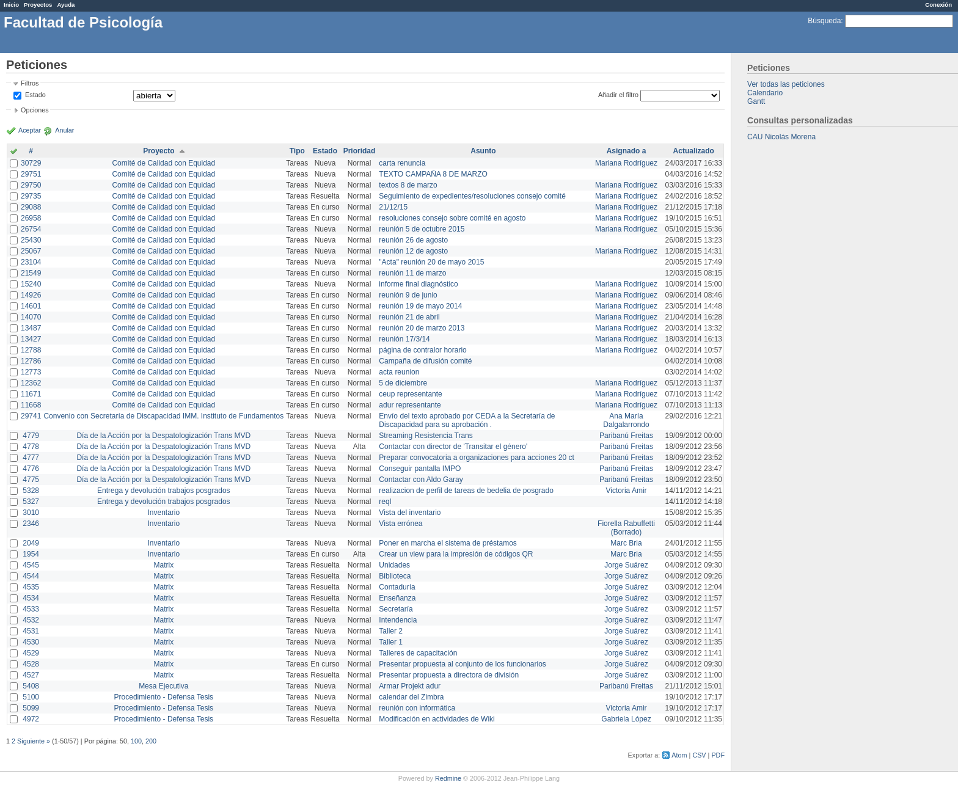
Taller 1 (391, 642)
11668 (31, 405)
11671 (31, 394)
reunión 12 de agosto (413, 251)
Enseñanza (397, 598)
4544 (31, 576)
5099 (31, 708)
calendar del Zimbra (411, 697)
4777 (31, 457)
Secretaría (395, 609)
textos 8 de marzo (408, 185)
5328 (31, 490)
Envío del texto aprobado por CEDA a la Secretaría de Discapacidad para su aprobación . (467, 420)
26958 (31, 218)
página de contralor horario (422, 350)
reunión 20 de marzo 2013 (421, 328)
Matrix (163, 565)
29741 (31, 416)
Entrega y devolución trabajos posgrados (163, 490)
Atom (679, 755)
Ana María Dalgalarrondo (626, 420)
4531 (31, 631)
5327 (31, 501)
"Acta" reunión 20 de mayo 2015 (431, 262)
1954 (31, 554)
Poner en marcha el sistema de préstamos (447, 543)
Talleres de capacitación (418, 653)
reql (385, 501)
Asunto (482, 151)
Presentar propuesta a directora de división (449, 675)
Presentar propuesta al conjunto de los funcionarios (462, 664)
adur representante (410, 405)
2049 (31, 543)
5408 (31, 686)
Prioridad (359, 151)
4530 (31, 642)
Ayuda (66, 4)
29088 (31, 207)
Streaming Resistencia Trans (425, 435)
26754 (31, 229)
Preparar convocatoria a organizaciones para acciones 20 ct (476, 457)
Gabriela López (626, 719)
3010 (31, 512)
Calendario (765, 93)
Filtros (29, 83)
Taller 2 (391, 631)
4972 (31, 719)
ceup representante (410, 394)
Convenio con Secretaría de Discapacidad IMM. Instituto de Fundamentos (163, 416)
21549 (31, 273)
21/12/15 (393, 207)
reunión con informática (417, 708)
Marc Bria (626, 543)
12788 (31, 350)
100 (136, 741)
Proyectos (38, 4)
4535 (31, 587)
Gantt (756, 101)
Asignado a (626, 151)
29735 (31, 196)
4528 (31, 664)
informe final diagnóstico (418, 284)
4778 (31, 446)
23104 (31, 262)
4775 (31, 479)
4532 (31, 620)
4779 (31, 435)
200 (150, 741)
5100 (31, 697)
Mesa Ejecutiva (163, 686)
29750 (31, 185)
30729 (31, 163)
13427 (31, 339)
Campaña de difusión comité (425, 361)
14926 (31, 295)
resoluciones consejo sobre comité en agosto (452, 218)
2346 (31, 523)
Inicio (11, 4)
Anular (64, 130)
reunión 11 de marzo (412, 273)
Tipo (297, 151)
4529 (31, 653)
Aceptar (29, 130)
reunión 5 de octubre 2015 (421, 229)
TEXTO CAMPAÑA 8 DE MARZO (433, 174)
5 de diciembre (403, 383)
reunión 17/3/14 (404, 339)
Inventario (163, 512)
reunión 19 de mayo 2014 (420, 306)
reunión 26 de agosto (413, 240)
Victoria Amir (625, 490)
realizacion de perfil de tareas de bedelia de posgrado (466, 490)
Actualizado (693, 151)
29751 (31, 174)
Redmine (448, 778)
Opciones (35, 110)
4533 (31, 609)
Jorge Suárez (626, 565)
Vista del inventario (410, 512)
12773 (31, 372)
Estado (35, 94)
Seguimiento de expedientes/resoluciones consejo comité (472, 196)
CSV (699, 755)
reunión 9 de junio (408, 295)
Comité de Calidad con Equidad (163, 163)
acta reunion (399, 372)
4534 (31, 598)
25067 (31, 251)
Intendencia (398, 620)
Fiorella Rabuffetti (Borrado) (626, 527)
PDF (718, 755)
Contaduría (397, 587)
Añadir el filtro (618, 94)
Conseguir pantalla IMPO (420, 468)
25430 (31, 240)
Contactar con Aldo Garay (421, 479)
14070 (31, 317)
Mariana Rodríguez (626, 163)
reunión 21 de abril (409, 317)
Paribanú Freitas (626, 435)
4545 (31, 565)
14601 (31, 306)
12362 (31, 383)
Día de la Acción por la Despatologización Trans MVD (163, 435)
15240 (31, 284)
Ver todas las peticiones (786, 84)
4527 (31, 675)
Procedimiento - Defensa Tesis (164, 697)
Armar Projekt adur (410, 686)
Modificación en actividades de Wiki (436, 719)
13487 (31, 328)
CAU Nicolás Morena (781, 137)
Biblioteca (395, 576)
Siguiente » (33, 741)
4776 (31, 468)
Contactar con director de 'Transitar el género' (453, 446)
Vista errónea (400, 523)
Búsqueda (824, 20)
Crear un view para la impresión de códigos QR (456, 554)
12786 (31, 361)
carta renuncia (402, 163)
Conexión (938, 4)
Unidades (394, 565)
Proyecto (158, 151)
